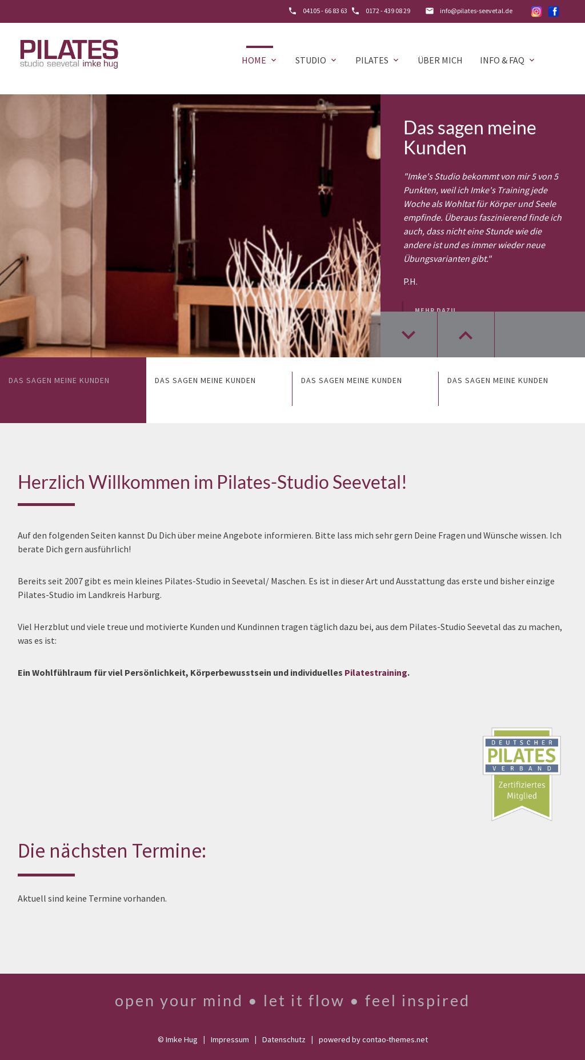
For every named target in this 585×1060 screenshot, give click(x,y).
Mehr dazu (435, 310)
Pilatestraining (375, 672)
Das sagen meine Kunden (469, 137)
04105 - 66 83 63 (325, 10)
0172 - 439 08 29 (388, 10)
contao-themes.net (395, 1039)
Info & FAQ (508, 60)
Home (260, 60)
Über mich (440, 60)
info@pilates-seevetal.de (476, 10)
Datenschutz (284, 1039)
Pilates (377, 60)
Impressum (230, 1039)
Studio (316, 60)
